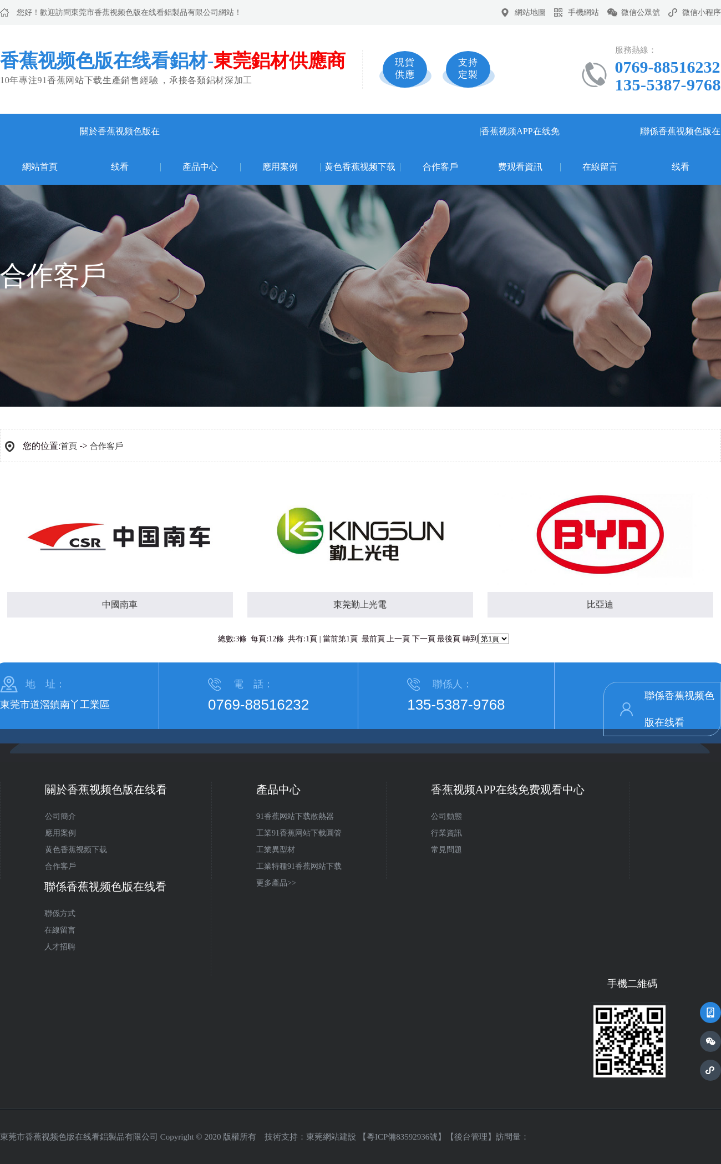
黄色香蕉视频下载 (359, 166)
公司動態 (446, 816)
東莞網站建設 (331, 1136)
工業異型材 (275, 850)
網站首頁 (40, 166)
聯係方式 (59, 913)
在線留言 (600, 166)
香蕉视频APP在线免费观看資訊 (520, 148)
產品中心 (200, 166)
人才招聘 (59, 947)
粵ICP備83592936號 (402, 1136)
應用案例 (280, 166)
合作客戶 (440, 166)
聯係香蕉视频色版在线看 (680, 148)
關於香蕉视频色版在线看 (120, 148)
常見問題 (446, 850)
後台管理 (471, 1136)
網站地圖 (530, 12)
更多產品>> (276, 883)
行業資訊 (446, 833)
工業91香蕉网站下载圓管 (299, 833)
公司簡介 (60, 816)
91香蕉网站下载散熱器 (295, 816)
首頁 (68, 446)
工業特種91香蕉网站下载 (299, 866)
